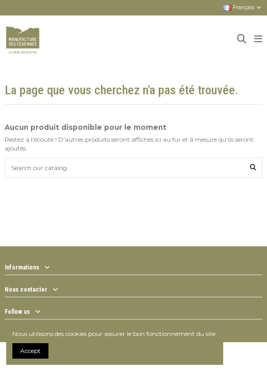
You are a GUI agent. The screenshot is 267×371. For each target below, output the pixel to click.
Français (242, 7)
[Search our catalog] (253, 168)
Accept (30, 351)
